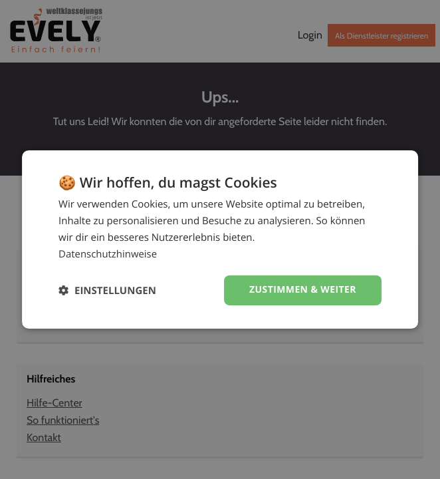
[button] (107, 290)
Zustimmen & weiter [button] (302, 289)
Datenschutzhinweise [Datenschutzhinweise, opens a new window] (108, 254)
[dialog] (220, 239)
